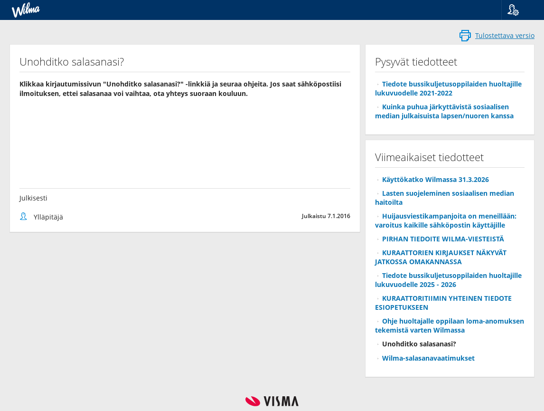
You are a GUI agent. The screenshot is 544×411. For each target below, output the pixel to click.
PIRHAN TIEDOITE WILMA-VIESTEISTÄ (443, 238)
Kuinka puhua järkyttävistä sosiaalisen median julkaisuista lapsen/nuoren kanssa (444, 111)
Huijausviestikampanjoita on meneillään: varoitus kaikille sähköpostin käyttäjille (445, 220)
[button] (519, 10)
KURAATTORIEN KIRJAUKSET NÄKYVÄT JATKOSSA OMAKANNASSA (440, 257)
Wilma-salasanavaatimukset (428, 358)
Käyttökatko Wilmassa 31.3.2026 (435, 179)
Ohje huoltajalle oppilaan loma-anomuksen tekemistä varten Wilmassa (449, 325)
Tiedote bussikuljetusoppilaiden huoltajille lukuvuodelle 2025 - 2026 (448, 280)
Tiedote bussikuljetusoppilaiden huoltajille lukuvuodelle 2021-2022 (448, 88)
